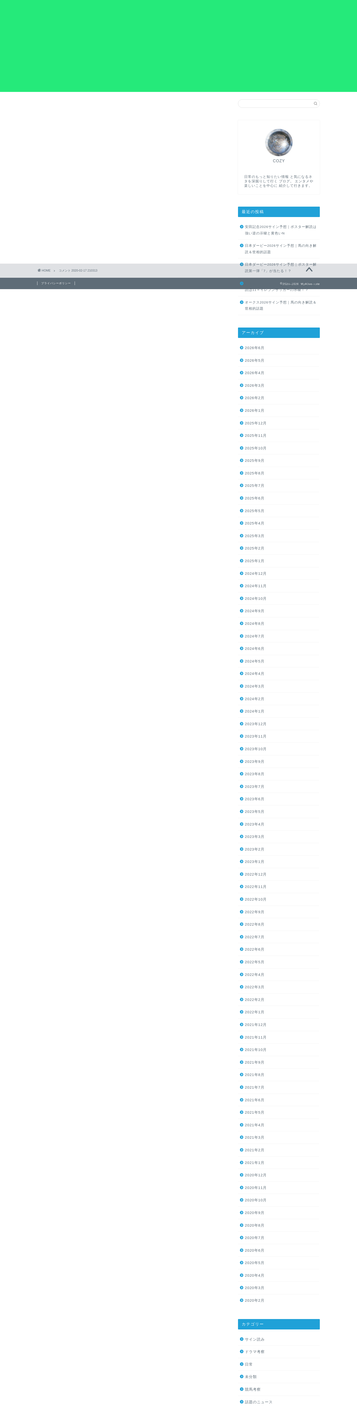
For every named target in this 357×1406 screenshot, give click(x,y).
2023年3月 (255, 836)
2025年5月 (255, 511)
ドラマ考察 (255, 1352)
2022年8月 (255, 924)
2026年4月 (255, 373)
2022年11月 (256, 887)
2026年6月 (255, 348)
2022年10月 (256, 899)
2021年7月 (255, 1087)
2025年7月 (255, 486)
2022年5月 (255, 962)
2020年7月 (255, 1238)
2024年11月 (256, 586)
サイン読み (255, 1339)
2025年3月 (255, 536)
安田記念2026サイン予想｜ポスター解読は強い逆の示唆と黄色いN (281, 230)
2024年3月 (255, 686)
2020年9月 (255, 1213)
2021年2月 (255, 1150)
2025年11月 (256, 435)
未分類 (251, 1377)
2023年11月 (256, 736)
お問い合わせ (242, 8)
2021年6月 (255, 1100)
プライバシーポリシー (282, 8)
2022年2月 (255, 999)
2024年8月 (255, 623)
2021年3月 (255, 1137)
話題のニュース (259, 1402)
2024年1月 (255, 711)
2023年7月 (255, 786)
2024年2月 (255, 699)
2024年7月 (255, 636)
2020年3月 (255, 1288)
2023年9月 (255, 761)
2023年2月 (255, 849)
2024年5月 (255, 661)
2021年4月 (255, 1125)
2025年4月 (255, 523)
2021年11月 (256, 1037)
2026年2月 (255, 398)
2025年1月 (255, 561)
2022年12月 (256, 874)
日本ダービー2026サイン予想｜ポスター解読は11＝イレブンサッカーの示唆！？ (281, 287)
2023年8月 (255, 774)
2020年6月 (255, 1250)
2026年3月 (255, 385)
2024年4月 (255, 674)
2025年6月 (255, 498)
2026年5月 (255, 360)
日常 (249, 1364)
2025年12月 (256, 423)
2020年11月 (256, 1187)
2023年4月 (255, 824)
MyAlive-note (64, 10)
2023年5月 (255, 811)
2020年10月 (256, 1200)
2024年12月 (256, 573)
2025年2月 (255, 548)
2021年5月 (255, 1112)
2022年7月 (255, 937)
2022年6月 (255, 949)
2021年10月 (256, 1050)
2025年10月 (256, 448)
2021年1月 (255, 1162)
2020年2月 (255, 1300)
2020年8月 (255, 1225)
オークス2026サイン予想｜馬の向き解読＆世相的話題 (281, 306)
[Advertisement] (178, 57)
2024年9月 (255, 611)
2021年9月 (255, 1062)
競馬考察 (253, 1389)
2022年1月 (255, 1012)
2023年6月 (255, 799)
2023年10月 (256, 749)
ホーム (214, 8)
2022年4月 (255, 974)
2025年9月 (255, 460)
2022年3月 (255, 987)
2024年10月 (256, 598)
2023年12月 (256, 724)
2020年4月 (255, 1275)
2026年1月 (255, 410)
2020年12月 (256, 1175)
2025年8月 (255, 473)
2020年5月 (255, 1263)
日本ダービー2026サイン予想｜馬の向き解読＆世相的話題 (281, 249)
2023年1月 (255, 861)
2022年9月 (255, 912)
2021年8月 (255, 1075)
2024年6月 (255, 648)
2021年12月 (256, 1024)
